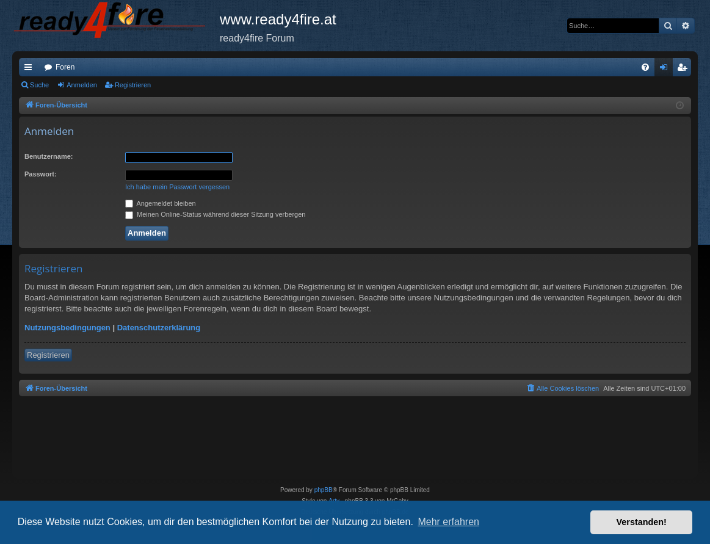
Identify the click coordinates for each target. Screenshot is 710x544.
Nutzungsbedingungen (67, 327)
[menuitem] (645, 67)
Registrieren (133, 85)
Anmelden (82, 85)
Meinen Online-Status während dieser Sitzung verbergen (215, 214)
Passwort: (40, 174)
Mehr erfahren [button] (448, 522)
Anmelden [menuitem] (666, 69)
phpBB (323, 490)
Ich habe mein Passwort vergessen (177, 186)
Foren (65, 67)
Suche (39, 85)
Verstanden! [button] (642, 522)
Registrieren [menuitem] (684, 69)
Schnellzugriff (30, 69)
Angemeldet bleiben (160, 203)
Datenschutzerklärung (159, 327)
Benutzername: (48, 156)
